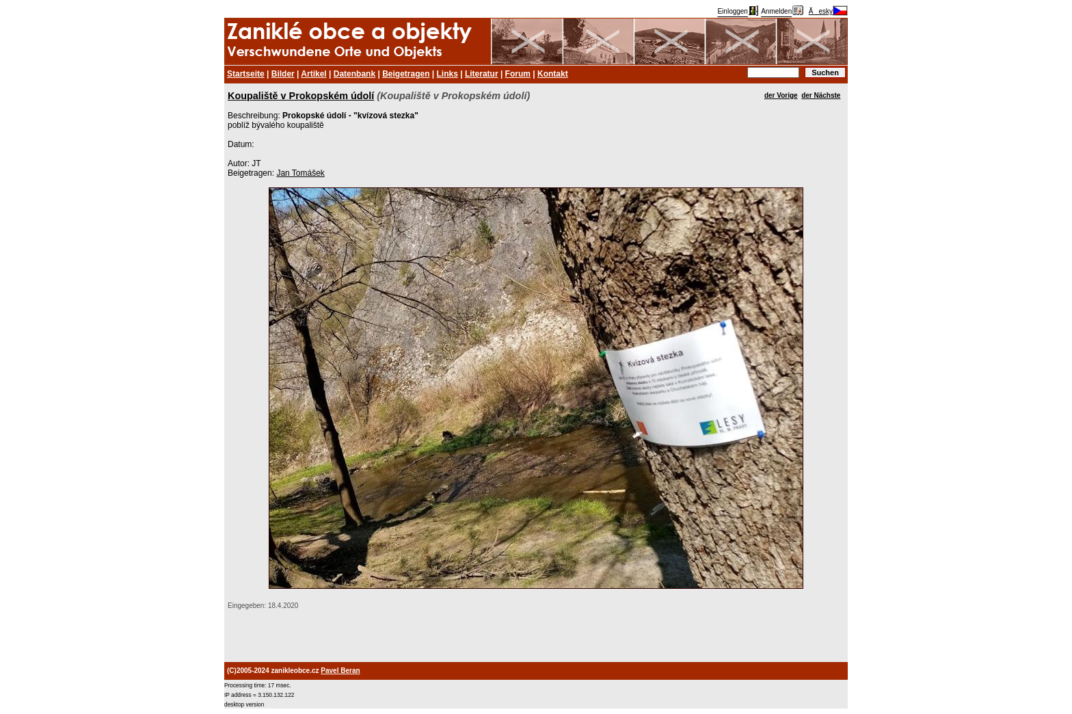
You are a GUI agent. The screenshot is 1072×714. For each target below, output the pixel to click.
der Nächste (820, 95)
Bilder (283, 74)
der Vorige (781, 95)
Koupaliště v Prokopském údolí (301, 95)
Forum (518, 74)
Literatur (481, 74)
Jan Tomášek (300, 173)
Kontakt (552, 74)
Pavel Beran (340, 670)
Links (447, 74)
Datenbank (354, 74)
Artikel (313, 74)
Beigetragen (405, 74)
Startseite (246, 74)
